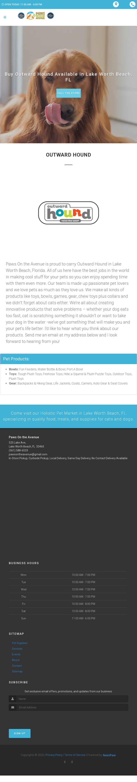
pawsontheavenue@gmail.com (28, 460)
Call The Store (68, 93)
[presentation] (29, 724)
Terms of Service (75, 761)
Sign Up (19, 739)
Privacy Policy (54, 761)
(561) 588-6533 (18, 456)
